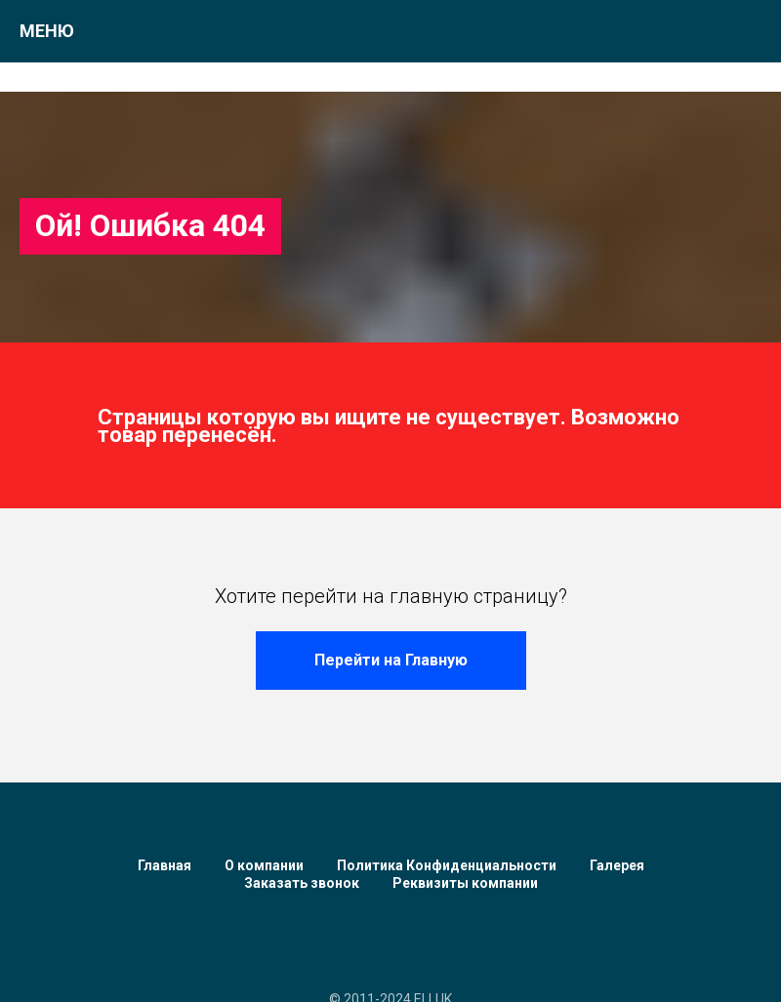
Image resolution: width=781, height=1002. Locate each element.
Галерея (617, 865)
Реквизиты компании (465, 883)
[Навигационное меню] (747, 31)
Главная (164, 865)
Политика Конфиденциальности (446, 865)
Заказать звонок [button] (301, 883)
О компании (264, 865)
